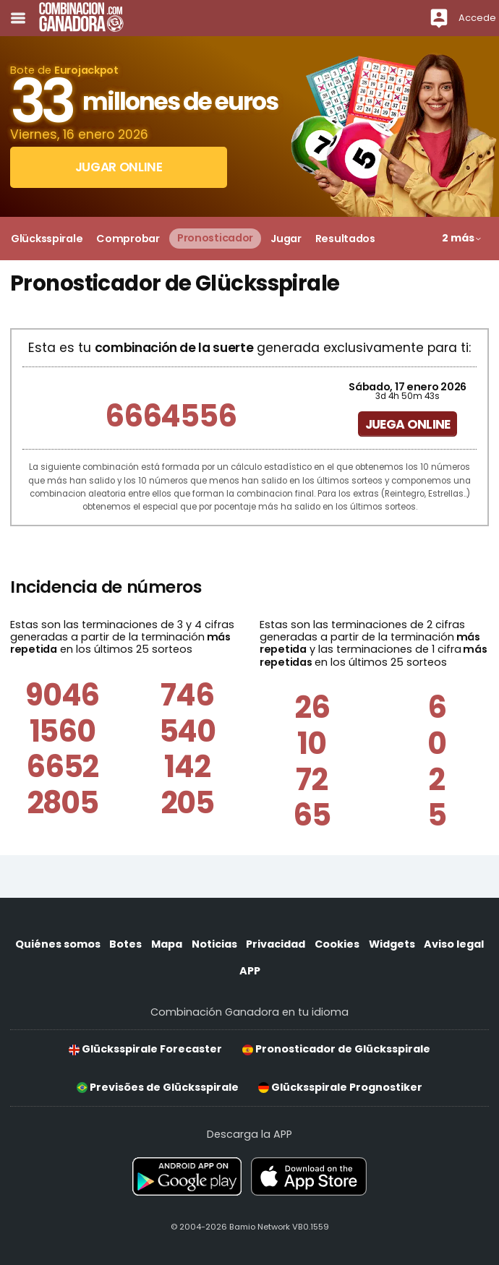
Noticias (214, 944)
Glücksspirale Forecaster (145, 1049)
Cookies (337, 944)
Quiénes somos (58, 944)
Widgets (392, 944)
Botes (125, 944)
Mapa (166, 944)
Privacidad (275, 944)
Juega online (408, 424)
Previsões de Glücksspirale (158, 1087)
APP (249, 971)
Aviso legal (454, 944)
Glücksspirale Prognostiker (340, 1087)
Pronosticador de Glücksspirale (336, 1049)
